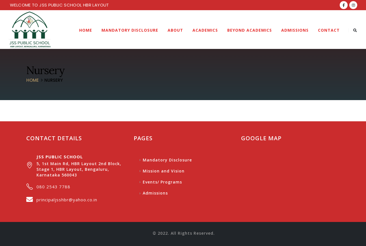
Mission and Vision (164, 171)
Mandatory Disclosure (129, 30)
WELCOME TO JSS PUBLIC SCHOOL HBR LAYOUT (59, 5)
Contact (329, 30)
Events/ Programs (162, 182)
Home (85, 30)
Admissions (295, 30)
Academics (205, 30)
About (175, 30)
